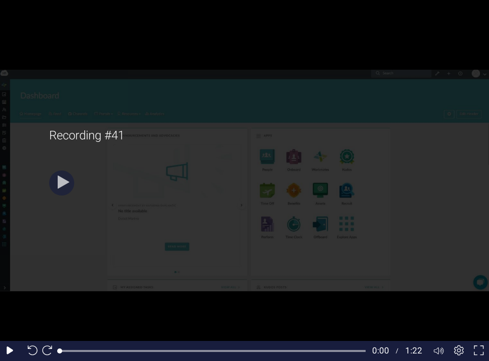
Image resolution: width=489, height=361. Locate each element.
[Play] (61, 183)
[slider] (213, 351)
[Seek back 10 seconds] (30, 351)
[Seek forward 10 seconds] (50, 351)
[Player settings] (459, 351)
